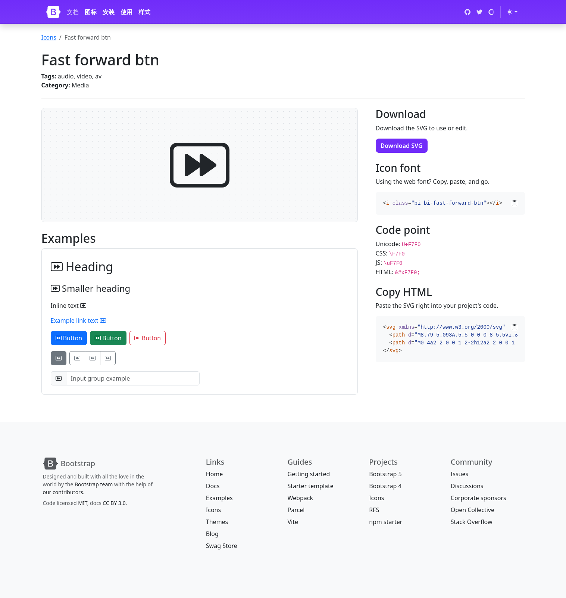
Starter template (310, 486)
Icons (48, 37)
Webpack (300, 498)
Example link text (78, 320)
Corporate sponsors (478, 498)
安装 (109, 12)
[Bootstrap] (53, 11)
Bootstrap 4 (385, 486)
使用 (126, 12)
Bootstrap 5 (385, 474)
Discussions (467, 486)
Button (69, 338)
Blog (212, 534)
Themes (217, 522)
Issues (459, 474)
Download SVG (402, 146)
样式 (144, 12)
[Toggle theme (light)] (512, 11)
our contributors (63, 492)
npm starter (385, 522)
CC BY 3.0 (114, 502)
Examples (219, 498)
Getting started (308, 474)
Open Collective (472, 510)
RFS (374, 510)
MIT (82, 502)
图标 (91, 12)
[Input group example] (133, 378)
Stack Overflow (471, 522)
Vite (292, 522)
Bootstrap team (94, 484)
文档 (73, 12)
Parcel (295, 510)
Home (214, 474)
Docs (213, 486)
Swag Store (221, 546)
